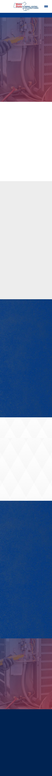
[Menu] (46, 6)
